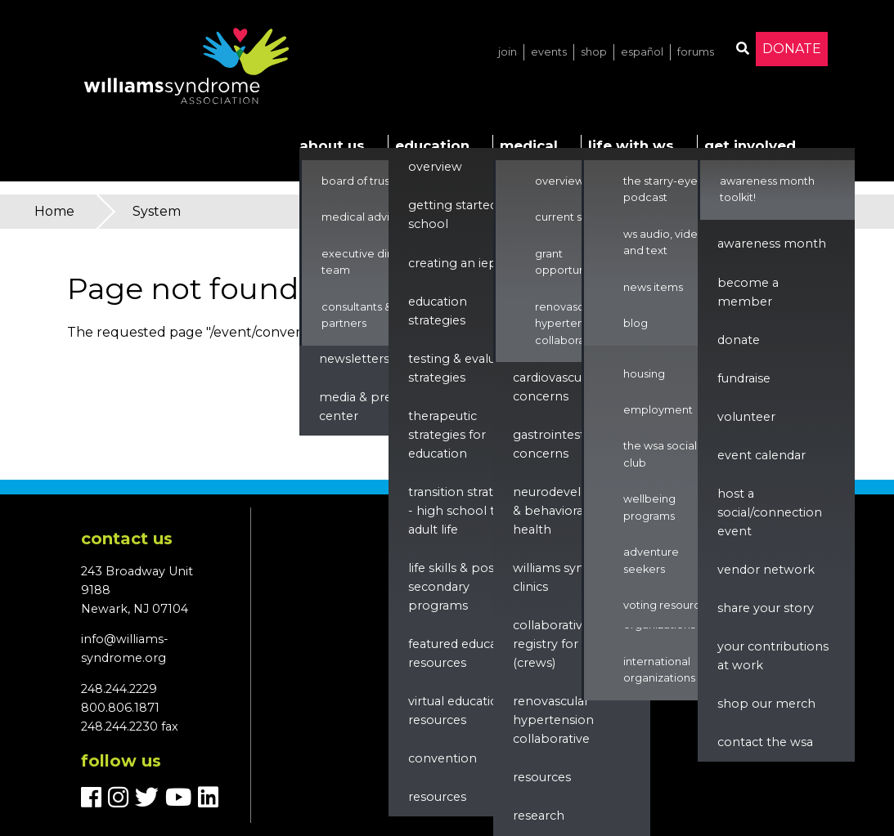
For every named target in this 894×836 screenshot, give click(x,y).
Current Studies (574, 217)
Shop (594, 52)
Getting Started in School (459, 214)
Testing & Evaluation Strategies (467, 368)
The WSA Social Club (660, 454)
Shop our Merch (766, 703)
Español (642, 52)
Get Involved (750, 145)
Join (507, 52)
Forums (695, 52)
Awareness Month (771, 243)
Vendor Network (766, 569)
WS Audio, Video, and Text (665, 242)
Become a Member (748, 292)
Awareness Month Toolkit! (767, 189)
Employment (658, 410)
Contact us (127, 538)
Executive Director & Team (375, 262)
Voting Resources (667, 605)
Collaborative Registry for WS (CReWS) (555, 644)
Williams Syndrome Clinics (569, 577)
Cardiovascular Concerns (554, 387)
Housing (644, 374)
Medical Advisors (366, 217)
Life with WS (631, 145)
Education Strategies (437, 311)
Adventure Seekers (651, 560)
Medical (529, 145)
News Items (653, 287)
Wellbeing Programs (649, 507)
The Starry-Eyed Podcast (664, 189)
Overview (435, 166)
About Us (332, 145)
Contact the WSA (765, 742)
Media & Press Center (361, 406)
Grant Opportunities (571, 262)
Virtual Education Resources (457, 710)
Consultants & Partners (356, 315)
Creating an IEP (452, 263)
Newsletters (354, 358)
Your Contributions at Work (773, 656)
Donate (791, 48)
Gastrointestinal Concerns (559, 444)
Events (549, 52)
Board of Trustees (367, 181)
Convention (442, 758)
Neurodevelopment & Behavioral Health (572, 511)
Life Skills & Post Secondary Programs (453, 587)
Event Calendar (761, 455)
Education (432, 145)
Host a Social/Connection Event (769, 512)
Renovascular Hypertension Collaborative (570, 323)
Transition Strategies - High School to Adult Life (466, 511)
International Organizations (659, 669)
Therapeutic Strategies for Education (447, 435)
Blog (635, 323)
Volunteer (746, 416)
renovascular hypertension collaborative (553, 720)
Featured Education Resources (464, 653)
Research (538, 815)
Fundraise (743, 378)
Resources (437, 796)
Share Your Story (765, 608)
